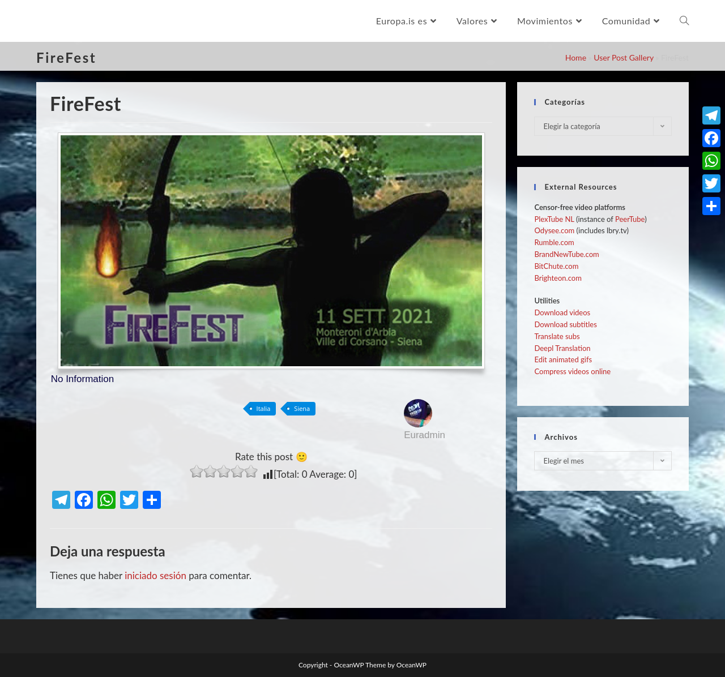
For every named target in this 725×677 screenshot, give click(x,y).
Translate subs (556, 336)
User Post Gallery (624, 57)
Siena (302, 408)
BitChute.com (556, 266)
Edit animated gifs (563, 359)
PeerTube (630, 219)
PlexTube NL (554, 219)
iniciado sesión (155, 575)
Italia (264, 408)
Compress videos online (572, 371)
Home (575, 57)
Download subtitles (565, 324)
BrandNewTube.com (566, 254)
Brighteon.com (557, 277)
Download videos (562, 312)
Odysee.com (554, 230)
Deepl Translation (562, 348)
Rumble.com (554, 242)
